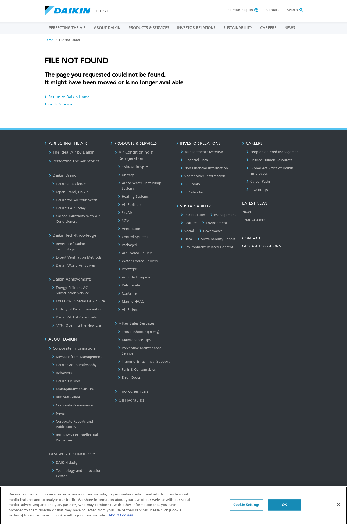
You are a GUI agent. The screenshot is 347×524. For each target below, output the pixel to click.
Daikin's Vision (66, 381)
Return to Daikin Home (67, 97)
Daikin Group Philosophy (74, 365)
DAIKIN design (66, 463)
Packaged (127, 245)
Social (187, 231)
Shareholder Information (203, 176)
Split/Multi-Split (133, 167)
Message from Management (77, 357)
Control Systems (133, 237)
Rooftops (127, 269)
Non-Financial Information (204, 168)
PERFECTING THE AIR (67, 28)
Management (223, 215)
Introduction (193, 215)
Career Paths (258, 181)
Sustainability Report (216, 239)
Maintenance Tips (134, 340)
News (58, 413)
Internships (257, 189)
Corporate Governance (72, 405)
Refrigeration (131, 285)
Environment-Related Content (207, 247)
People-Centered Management (273, 152)
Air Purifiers (129, 205)
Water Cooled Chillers (138, 261)
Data (186, 239)
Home (49, 40)
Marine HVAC (131, 301)
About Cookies (121, 518)
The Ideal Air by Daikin (72, 152)
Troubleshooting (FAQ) (138, 332)
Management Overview (73, 389)
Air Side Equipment (136, 277)
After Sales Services (135, 323)
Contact (272, 10)
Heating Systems (133, 196)
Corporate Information (72, 348)
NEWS (289, 28)
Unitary (126, 175)
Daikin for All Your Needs (74, 200)
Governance (211, 231)
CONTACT (251, 238)
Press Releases (253, 220)
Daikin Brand (63, 175)
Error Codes (129, 378)
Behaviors (62, 373)
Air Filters (128, 309)
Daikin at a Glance (69, 184)
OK (284, 507)
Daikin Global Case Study (74, 317)
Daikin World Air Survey (74, 265)
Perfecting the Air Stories (74, 161)
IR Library (190, 184)
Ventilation (129, 229)
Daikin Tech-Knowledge (72, 235)
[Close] (338, 507)
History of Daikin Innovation (77, 309)
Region (238, 10)
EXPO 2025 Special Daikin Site (78, 301)
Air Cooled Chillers (135, 253)
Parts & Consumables (137, 369)
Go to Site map (60, 104)
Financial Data (194, 160)
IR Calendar (192, 192)
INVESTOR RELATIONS (196, 28)
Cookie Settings (246, 507)
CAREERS (268, 28)
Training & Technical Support (144, 361)
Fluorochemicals (131, 391)
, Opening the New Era (76, 325)
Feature (189, 223)
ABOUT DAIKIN (107, 28)
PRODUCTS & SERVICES (148, 28)
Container (128, 293)
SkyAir (125, 213)
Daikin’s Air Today (69, 208)
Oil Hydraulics (129, 400)
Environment (214, 223)
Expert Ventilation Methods (76, 257)
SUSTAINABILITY (237, 28)
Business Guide (66, 397)
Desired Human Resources (269, 160)
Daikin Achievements (70, 279)
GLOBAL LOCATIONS (261, 245)
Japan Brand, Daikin (70, 192)
